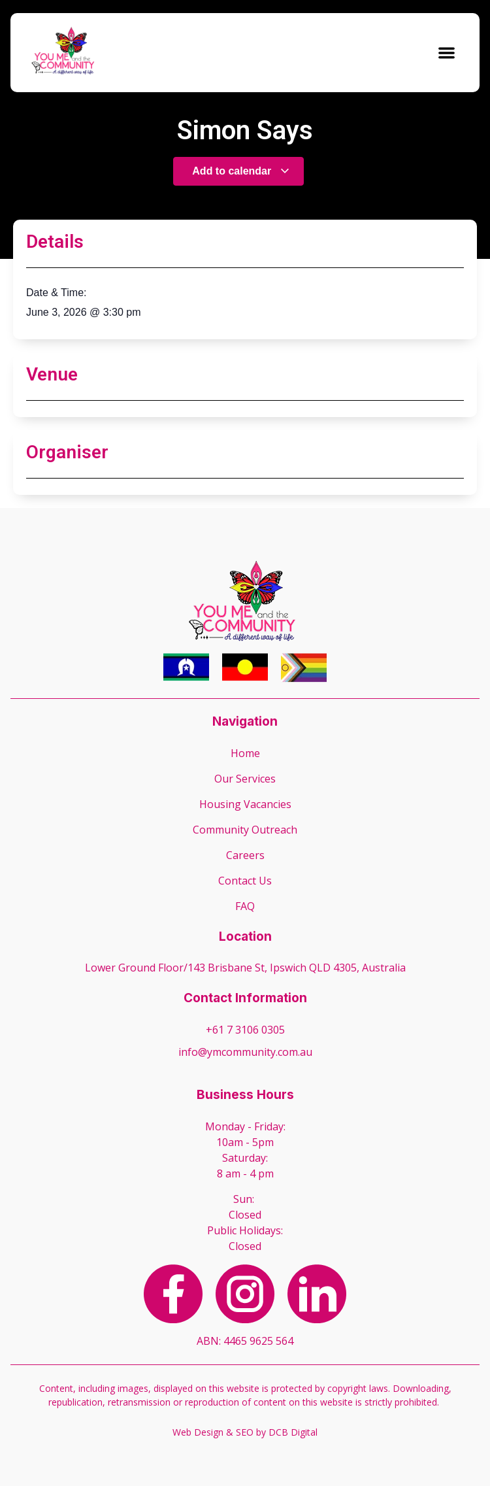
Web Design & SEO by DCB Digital (245, 1432)
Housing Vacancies (245, 804)
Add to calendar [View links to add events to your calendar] (240, 171)
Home (245, 753)
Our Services (245, 778)
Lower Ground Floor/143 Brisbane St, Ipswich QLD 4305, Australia (245, 967)
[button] (447, 52)
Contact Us (245, 880)
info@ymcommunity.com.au (245, 1052)
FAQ (245, 906)
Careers (245, 855)
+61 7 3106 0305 (245, 1029)
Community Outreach (245, 829)
